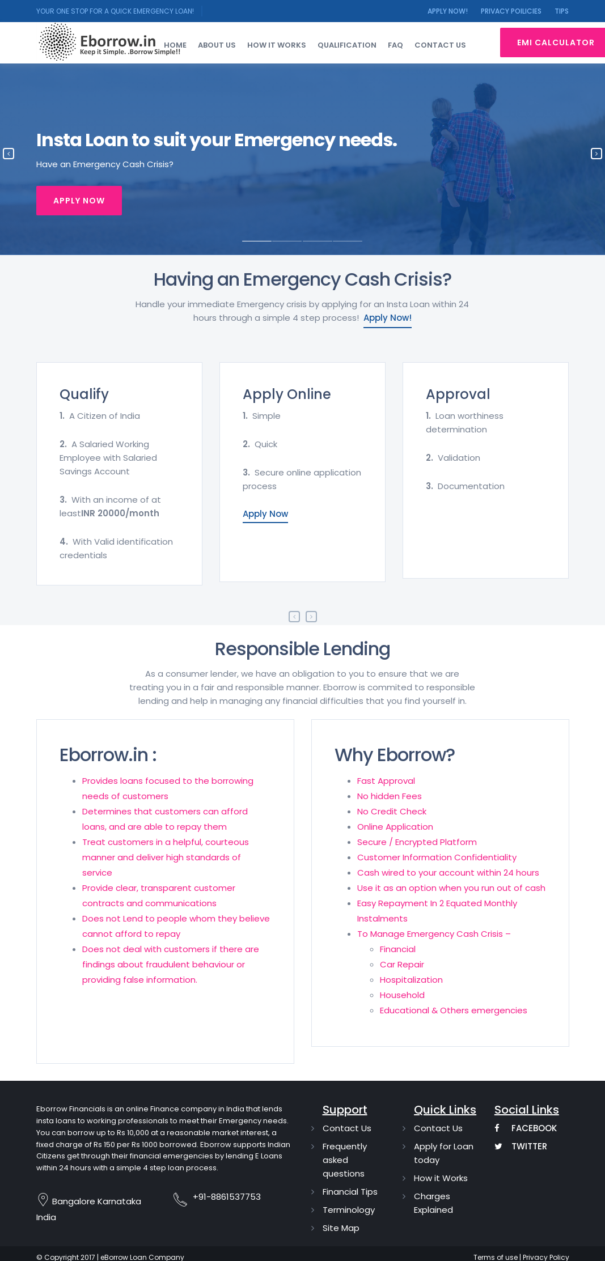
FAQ (395, 45)
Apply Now (79, 200)
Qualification (347, 45)
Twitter (520, 1146)
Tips (562, 11)
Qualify (84, 394)
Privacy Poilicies (511, 11)
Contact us (440, 45)
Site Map (341, 1228)
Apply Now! (448, 11)
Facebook (525, 1128)
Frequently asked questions (345, 1159)
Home (175, 45)
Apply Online (287, 394)
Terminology (349, 1210)
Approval (458, 394)
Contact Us (347, 1128)
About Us (217, 45)
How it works (276, 45)
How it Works (441, 1178)
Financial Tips (350, 1192)
